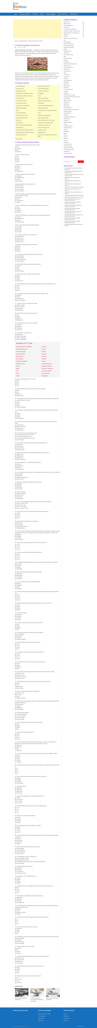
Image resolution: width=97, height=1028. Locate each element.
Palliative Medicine (68, 122)
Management (66, 69)
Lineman (44, 349)
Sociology (66, 60)
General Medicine (67, 113)
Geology (65, 136)
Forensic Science (67, 71)
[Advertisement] (37, 28)
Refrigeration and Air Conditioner (24, 346)
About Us (66, 1013)
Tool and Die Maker (20, 354)
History (65, 73)
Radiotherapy (66, 131)
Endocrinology (67, 98)
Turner (17, 373)
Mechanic (44, 358)
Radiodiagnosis (67, 118)
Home (15, 14)
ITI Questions (66, 27)
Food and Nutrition (68, 144)
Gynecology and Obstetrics (69, 116)
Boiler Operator (19, 356)
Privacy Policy (67, 1018)
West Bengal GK (41, 1016)
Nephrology (66, 104)
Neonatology (66, 102)
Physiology (66, 87)
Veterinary (66, 138)
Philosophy (66, 53)
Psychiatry (66, 115)
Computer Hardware (46, 371)
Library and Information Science (70, 38)
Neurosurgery (67, 105)
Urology (65, 124)
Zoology (65, 135)
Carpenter (44, 346)
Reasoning (35, 14)
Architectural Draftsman (21, 361)
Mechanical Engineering (69, 47)
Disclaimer (66, 1020)
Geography (66, 34)
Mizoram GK (41, 1020)
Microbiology (66, 82)
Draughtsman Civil (20, 363)
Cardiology (66, 93)
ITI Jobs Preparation (22, 41)
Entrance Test (67, 22)
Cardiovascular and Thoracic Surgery (72, 96)
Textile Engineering (68, 146)
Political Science (67, 65)
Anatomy (66, 129)
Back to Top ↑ (81, 1026)
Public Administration (68, 67)
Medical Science (67, 23)
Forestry (65, 140)
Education (66, 78)
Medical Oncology (67, 100)
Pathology (66, 84)
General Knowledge (50, 14)
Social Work (66, 76)
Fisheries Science (67, 51)
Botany (65, 133)
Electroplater (45, 375)
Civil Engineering (67, 42)
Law (64, 40)
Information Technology (47, 368)
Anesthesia (66, 120)
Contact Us (66, 1016)
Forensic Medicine (68, 80)
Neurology (66, 91)
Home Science (67, 74)
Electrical (44, 356)
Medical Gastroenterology (69, 95)
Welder (17, 368)
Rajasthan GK (41, 1018)
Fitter (17, 371)
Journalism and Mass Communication (72, 31)
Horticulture (66, 142)
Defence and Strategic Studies (70, 63)
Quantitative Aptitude (25, 14)
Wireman (44, 351)
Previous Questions (68, 153)
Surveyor (44, 361)
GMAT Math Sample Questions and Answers (74, 195)
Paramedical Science (68, 25)
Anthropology (66, 151)
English (42, 14)
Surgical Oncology (67, 111)
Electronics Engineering (69, 45)
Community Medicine (68, 89)
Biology (65, 49)
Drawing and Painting (68, 147)
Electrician (44, 354)
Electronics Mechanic (47, 366)
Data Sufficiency (74, 14)
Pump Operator (19, 358)
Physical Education (68, 58)
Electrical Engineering (68, 43)
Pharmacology (67, 85)
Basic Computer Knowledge (44, 1013)
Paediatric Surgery (68, 107)
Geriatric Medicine (68, 127)
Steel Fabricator (45, 373)
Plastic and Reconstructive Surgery (71, 109)
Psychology (66, 62)
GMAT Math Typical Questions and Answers (74, 187)
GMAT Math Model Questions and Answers (74, 197)
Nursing (65, 36)
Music (65, 56)
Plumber (18, 375)
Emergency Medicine (68, 126)
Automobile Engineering (21, 349)
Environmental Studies (68, 54)
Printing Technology (20, 351)
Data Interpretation (62, 14)
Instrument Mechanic (47, 363)
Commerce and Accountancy (70, 29)
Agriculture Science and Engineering (71, 32)
